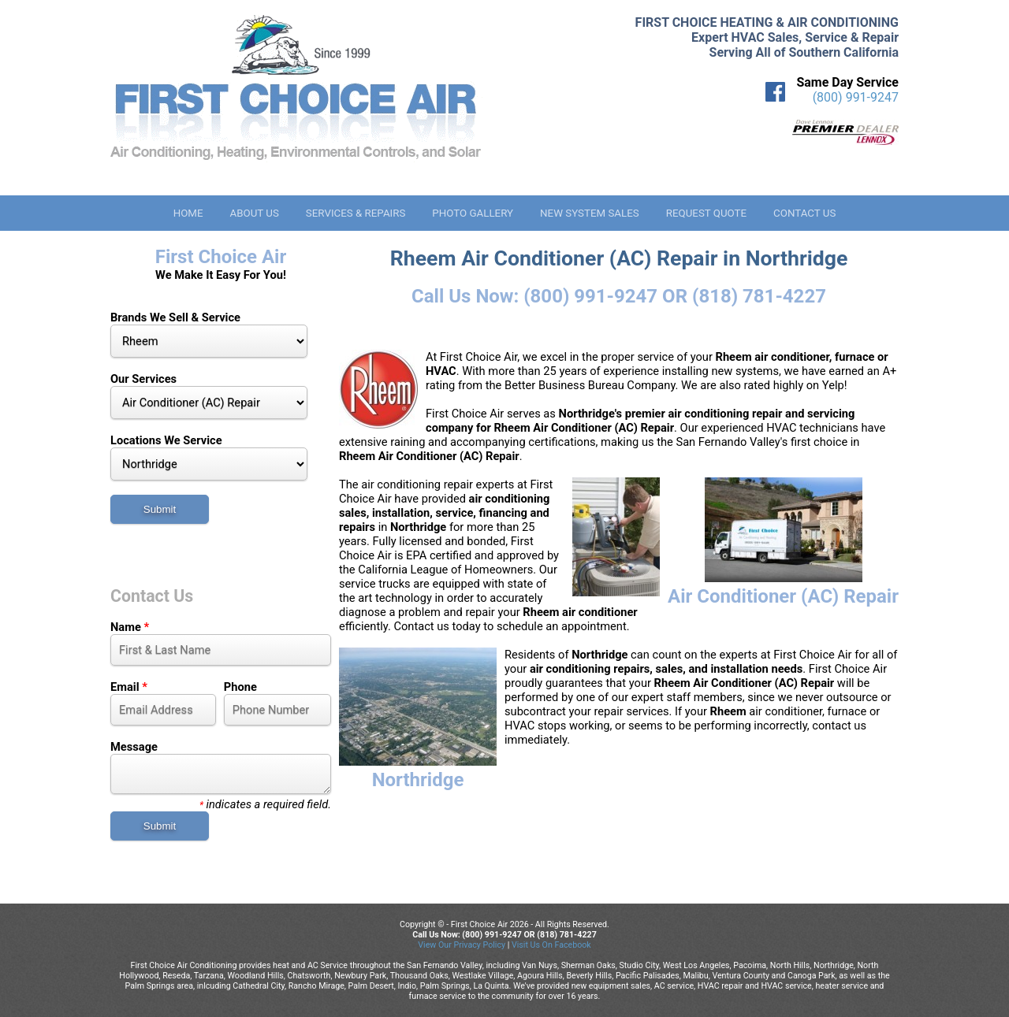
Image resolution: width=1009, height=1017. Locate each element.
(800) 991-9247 (856, 97)
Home (188, 213)
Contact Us (804, 213)
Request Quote (706, 213)
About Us (253, 213)
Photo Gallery (472, 213)
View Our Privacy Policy (461, 945)
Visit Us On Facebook (551, 945)
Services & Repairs (356, 213)
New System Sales (589, 213)
